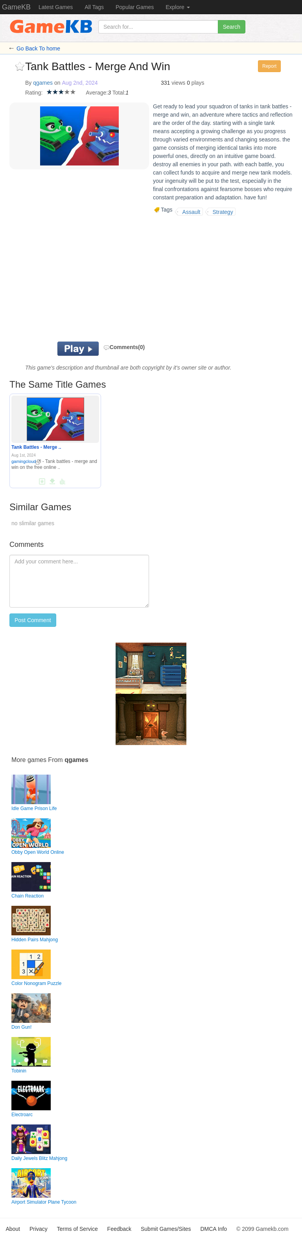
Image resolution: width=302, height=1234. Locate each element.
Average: (97, 92)
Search (231, 27)
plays (198, 83)
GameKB (16, 7)
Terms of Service (77, 1229)
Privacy (38, 1229)
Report (269, 66)
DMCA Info (213, 1229)
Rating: (33, 92)
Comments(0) (124, 347)
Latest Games (56, 7)
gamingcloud (26, 461)
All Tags (94, 7)
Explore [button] (178, 7)
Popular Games (135, 7)
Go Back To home (38, 48)
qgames (43, 83)
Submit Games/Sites (166, 1229)
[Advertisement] (123, 278)
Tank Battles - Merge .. (36, 447)
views (178, 83)
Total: (118, 92)
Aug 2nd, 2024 (80, 83)
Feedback (119, 1229)
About (13, 1229)
